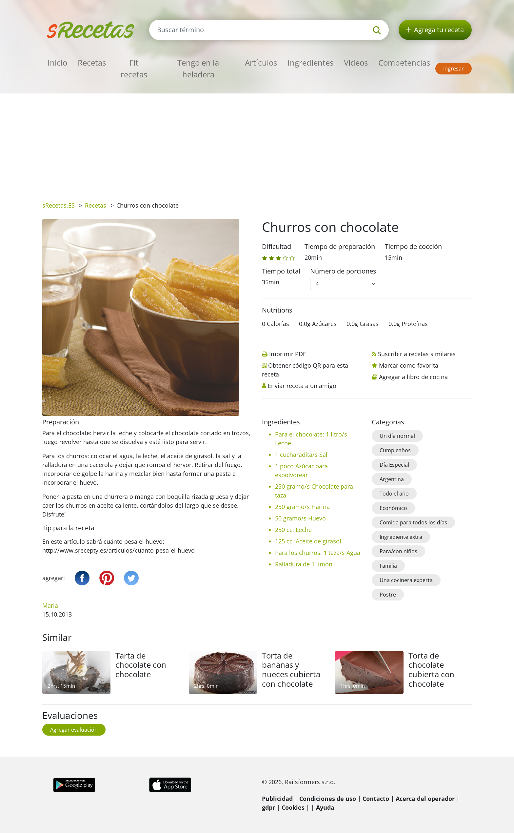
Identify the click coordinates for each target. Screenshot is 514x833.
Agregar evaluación (74, 729)
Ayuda (325, 807)
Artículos (261, 62)
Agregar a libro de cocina (413, 377)
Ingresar (453, 68)
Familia (388, 565)
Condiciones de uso (327, 799)
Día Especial (394, 464)
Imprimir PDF (287, 354)
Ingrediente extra (401, 536)
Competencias (404, 62)
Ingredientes (310, 62)
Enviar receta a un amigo (302, 386)
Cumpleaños (395, 450)
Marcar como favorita (408, 365)
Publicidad (277, 799)
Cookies (293, 807)
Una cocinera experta (406, 580)
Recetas (92, 62)
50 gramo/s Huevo (300, 518)
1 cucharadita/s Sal (301, 454)
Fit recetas (134, 68)
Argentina (392, 479)
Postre (388, 594)
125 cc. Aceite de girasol (308, 541)
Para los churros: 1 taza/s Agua (317, 553)
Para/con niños (398, 551)
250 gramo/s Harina (302, 507)
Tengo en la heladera (198, 68)
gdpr (268, 807)
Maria (50, 605)
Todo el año (394, 493)
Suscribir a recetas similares (417, 354)
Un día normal (397, 435)
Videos (356, 62)
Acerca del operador (425, 799)
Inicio (57, 62)
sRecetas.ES (58, 205)
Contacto (376, 799)
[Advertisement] (257, 143)
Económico (393, 508)
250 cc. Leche (293, 530)
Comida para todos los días (413, 522)
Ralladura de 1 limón (303, 564)
